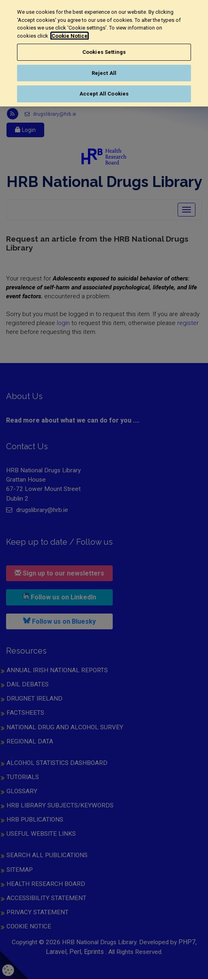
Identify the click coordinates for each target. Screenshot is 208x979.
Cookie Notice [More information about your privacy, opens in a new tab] (69, 36)
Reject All (104, 73)
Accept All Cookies (104, 94)
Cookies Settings (104, 52)
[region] (104, 53)
